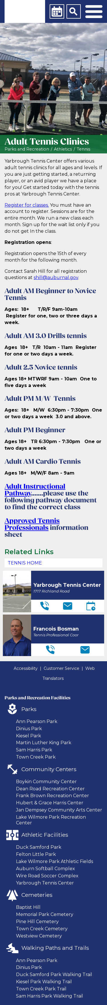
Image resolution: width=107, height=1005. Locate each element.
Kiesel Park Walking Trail (44, 981)
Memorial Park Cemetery (44, 914)
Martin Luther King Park (43, 742)
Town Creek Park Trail (41, 989)
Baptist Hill (28, 907)
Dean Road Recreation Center (50, 788)
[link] (25, 11)
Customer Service (61, 668)
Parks (29, 709)
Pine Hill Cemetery (37, 921)
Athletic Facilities (44, 834)
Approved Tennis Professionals (32, 525)
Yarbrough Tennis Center (45, 883)
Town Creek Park (36, 757)
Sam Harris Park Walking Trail (49, 996)
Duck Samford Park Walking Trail (54, 974)
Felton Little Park (36, 854)
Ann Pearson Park (36, 721)
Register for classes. (27, 205)
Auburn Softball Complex (45, 868)
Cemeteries (37, 894)
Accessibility (26, 668)
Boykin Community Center (46, 781)
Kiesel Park (28, 736)
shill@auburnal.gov (56, 277)
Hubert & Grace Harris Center (49, 802)
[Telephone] (44, 606)
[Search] (73, 11)
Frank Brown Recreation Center (52, 795)
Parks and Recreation (27, 149)
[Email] (67, 606)
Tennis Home (25, 563)
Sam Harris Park (34, 750)
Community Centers (48, 769)
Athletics (63, 149)
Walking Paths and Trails (55, 947)
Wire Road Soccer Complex (47, 875)
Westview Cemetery (39, 936)
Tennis (83, 149)
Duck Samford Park (38, 847)
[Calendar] (57, 11)
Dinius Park (29, 728)
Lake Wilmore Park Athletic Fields (54, 861)
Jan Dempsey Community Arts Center (59, 810)
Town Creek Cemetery (42, 928)
